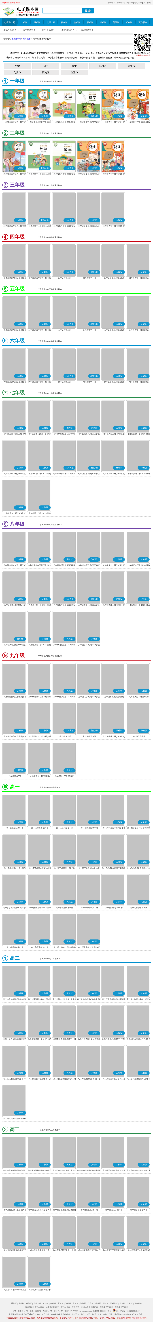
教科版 (64, 22)
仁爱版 (90, 1303)
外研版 (98, 1303)
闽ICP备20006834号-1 (102, 1311)
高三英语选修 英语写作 (39, 1250)
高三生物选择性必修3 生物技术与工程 (89, 1170)
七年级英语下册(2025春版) (139, 474)
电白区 (102, 66)
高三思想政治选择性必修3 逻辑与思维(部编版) (139, 1170)
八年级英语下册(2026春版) (40, 645)
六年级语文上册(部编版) (114, 382)
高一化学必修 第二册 (89, 828)
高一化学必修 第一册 (64, 828)
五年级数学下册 (89, 330)
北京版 (130, 1303)
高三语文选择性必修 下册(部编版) (64, 1250)
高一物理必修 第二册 (89, 908)
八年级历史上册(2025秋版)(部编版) (114, 565)
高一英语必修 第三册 (39, 947)
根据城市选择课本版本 (11, 3)
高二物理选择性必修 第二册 (64, 1079)
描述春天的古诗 (52, 1307)
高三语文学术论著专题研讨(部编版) (89, 1250)
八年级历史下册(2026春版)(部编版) (139, 565)
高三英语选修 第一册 (89, 1210)
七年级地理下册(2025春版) (89, 434)
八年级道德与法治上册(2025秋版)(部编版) (15, 565)
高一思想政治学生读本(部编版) (39, 908)
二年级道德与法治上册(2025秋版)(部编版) (15, 174)
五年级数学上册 (64, 330)
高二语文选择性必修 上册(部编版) (138, 1079)
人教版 (24, 22)
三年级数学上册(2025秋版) (40, 226)
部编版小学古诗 (121, 1307)
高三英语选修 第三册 (138, 1210)
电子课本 (111, 3)
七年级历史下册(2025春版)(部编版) (139, 434)
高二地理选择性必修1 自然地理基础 (15, 999)
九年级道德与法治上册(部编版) (15, 697)
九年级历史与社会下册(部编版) (39, 736)
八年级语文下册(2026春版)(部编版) (89, 645)
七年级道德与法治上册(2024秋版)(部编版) (15, 434)
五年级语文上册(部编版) (114, 330)
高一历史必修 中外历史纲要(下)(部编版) (138, 828)
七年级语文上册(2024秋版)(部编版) (15, 513)
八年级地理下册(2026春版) (89, 565)
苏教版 (37, 22)
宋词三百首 (85, 1307)
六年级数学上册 (64, 382)
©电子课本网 (18, 1311)
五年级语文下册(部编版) (139, 330)
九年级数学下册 (89, 736)
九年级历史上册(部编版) (114, 697)
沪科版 (129, 22)
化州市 (17, 72)
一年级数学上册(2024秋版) (64, 122)
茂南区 (45, 72)
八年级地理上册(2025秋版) (64, 565)
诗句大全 (138, 3)
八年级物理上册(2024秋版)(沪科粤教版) (114, 605)
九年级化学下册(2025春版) (89, 697)
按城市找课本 (87, 30)
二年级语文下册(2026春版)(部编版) (114, 174)
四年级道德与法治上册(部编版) (15, 278)
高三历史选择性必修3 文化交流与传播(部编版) (64, 1170)
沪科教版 (114, 1303)
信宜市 (74, 72)
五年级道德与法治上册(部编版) (15, 330)
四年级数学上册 (64, 278)
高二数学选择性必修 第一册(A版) (64, 1039)
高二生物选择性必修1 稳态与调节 (15, 1039)
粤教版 (75, 1303)
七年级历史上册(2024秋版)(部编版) (114, 434)
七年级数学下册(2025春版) (89, 474)
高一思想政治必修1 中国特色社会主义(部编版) (114, 868)
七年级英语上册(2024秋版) (114, 474)
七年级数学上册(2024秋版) (64, 474)
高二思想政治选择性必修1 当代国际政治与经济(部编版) (139, 1039)
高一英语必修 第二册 (15, 947)
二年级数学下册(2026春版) (64, 174)
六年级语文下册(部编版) (139, 382)
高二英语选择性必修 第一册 (89, 1079)
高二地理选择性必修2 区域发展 (40, 999)
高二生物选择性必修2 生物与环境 (40, 1039)
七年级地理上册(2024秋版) (64, 434)
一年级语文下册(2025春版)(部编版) (139, 122)
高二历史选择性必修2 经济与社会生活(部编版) (139, 999)
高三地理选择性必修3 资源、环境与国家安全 (15, 1170)
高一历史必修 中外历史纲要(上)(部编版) (114, 828)
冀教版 (90, 22)
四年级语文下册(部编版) (139, 278)
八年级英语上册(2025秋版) (15, 645)
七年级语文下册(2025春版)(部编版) (40, 513)
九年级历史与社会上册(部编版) (15, 736)
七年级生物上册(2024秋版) (15, 474)
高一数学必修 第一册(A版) (64, 868)
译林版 (105, 1303)
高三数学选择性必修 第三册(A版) (114, 1170)
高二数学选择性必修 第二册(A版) (89, 1039)
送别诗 (95, 1307)
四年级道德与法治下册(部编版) (39, 278)
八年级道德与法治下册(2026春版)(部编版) (39, 565)
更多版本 (142, 22)
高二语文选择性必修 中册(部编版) (15, 1118)
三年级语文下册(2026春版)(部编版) (114, 226)
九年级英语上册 (138, 736)
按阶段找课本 (67, 30)
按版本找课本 (9, 30)
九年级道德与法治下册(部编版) (39, 697)
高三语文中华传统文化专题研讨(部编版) (114, 1250)
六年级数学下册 (89, 382)
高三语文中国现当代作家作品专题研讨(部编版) (40, 1290)
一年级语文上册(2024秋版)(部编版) (114, 122)
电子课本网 (9, 22)
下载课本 (120, 3)
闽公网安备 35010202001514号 (126, 1311)
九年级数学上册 (64, 736)
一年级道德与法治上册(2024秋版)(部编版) (15, 122)
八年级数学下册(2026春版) (89, 605)
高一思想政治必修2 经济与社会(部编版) (139, 868)
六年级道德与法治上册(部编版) (15, 382)
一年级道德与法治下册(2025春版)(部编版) (39, 122)
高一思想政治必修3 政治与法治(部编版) (15, 908)
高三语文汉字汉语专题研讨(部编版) (139, 1250)
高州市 (131, 66)
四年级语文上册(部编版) (114, 278)
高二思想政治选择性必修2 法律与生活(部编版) (15, 1079)
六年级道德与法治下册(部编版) (39, 382)
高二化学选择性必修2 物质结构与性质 (89, 999)
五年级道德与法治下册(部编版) (39, 330)
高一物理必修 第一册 (64, 908)
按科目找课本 (48, 30)
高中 (74, 66)
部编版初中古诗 (106, 1307)
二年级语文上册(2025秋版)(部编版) (89, 174)
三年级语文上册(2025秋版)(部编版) (89, 226)
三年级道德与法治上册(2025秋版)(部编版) (15, 226)
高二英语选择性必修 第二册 (114, 1079)
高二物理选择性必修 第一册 (39, 1079)
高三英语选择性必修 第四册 (64, 1210)
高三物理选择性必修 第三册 (15, 1210)
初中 (45, 66)
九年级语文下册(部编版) (64, 776)
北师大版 (51, 22)
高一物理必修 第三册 (114, 908)
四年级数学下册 (89, 278)
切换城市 (26, 39)
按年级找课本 (29, 30)
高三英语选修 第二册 (114, 1210)
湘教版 (83, 1303)
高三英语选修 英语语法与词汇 (15, 1250)
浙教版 (103, 22)
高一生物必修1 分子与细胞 (15, 868)
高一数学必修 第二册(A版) (89, 868)
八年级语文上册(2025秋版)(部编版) (64, 645)
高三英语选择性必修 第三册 (39, 1210)
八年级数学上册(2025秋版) (64, 605)
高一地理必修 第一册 (15, 828)
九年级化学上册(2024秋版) (64, 697)
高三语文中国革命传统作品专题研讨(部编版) (15, 1290)
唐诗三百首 (39, 1307)
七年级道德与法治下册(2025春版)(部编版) (39, 434)
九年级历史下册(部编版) (139, 697)
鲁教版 (77, 22)
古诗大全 (129, 3)
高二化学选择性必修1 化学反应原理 (64, 999)
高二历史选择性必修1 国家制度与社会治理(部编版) (114, 999)
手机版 (14, 1303)
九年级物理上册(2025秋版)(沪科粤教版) (114, 736)
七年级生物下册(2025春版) (40, 474)
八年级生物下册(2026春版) (40, 605)
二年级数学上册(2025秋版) (40, 174)
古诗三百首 (65, 1307)
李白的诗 (75, 1307)
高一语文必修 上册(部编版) (64, 947)
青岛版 (122, 1303)
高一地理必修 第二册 (39, 828)
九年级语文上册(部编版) (40, 776)
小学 (17, 66)
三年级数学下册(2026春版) (64, 226)
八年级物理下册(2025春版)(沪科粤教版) (139, 605)
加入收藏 (147, 3)
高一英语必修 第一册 (138, 908)
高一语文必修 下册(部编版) (89, 947)
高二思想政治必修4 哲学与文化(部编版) (114, 1039)
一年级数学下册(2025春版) (89, 122)
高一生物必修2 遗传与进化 (40, 868)
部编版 (116, 22)
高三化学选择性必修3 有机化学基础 (40, 1170)
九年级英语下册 (15, 776)
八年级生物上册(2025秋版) (15, 605)
